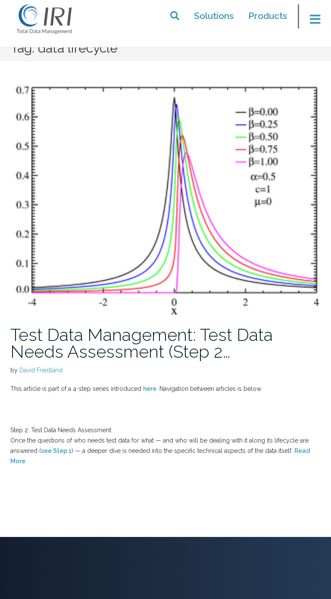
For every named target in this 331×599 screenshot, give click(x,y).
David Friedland (40, 370)
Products (267, 15)
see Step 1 (56, 450)
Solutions (214, 15)
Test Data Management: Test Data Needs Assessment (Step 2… (141, 343)
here (149, 388)
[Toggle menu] (312, 19)
